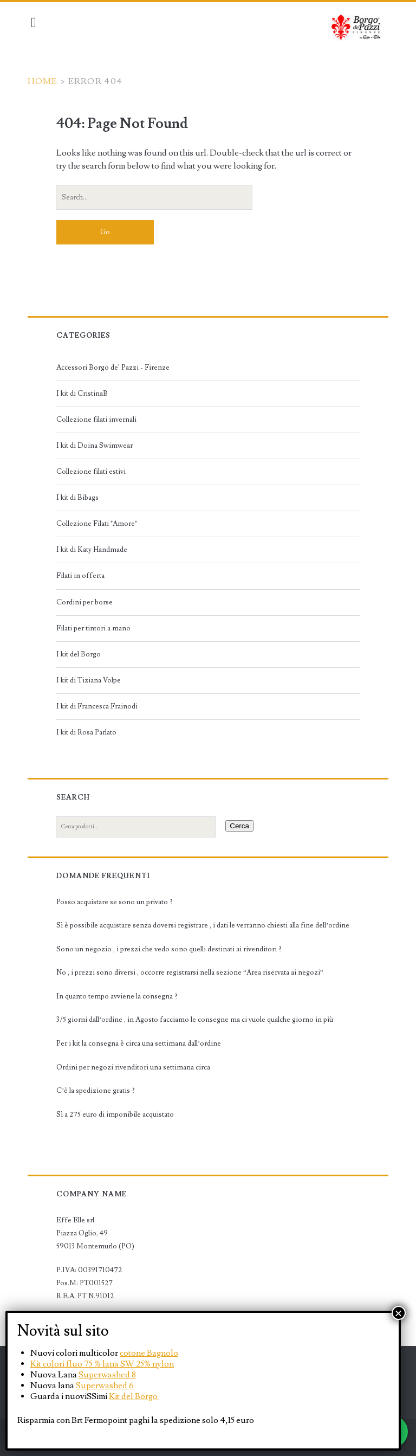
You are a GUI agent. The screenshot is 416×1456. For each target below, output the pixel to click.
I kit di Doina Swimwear (97, 445)
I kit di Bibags (80, 497)
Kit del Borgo (134, 1396)
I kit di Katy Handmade (94, 549)
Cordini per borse (87, 602)
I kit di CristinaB (84, 393)
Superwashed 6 (105, 1385)
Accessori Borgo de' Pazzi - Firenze (115, 367)
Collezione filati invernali (99, 419)
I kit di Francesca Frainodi (99, 706)
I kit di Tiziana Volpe (91, 680)
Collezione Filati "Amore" (99, 523)
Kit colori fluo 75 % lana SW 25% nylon (102, 1363)
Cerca (242, 826)
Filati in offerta (83, 575)
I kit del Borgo (81, 654)
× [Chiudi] (398, 1313)
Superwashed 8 (107, 1374)
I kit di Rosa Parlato (89, 732)
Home (46, 81)
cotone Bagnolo (149, 1353)
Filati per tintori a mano (96, 628)
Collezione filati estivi (93, 471)
